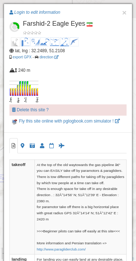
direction (49, 57)
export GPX (22, 57)
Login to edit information (34, 12)
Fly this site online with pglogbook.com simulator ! (66, 121)
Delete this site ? (30, 109)
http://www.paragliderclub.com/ (61, 249)
